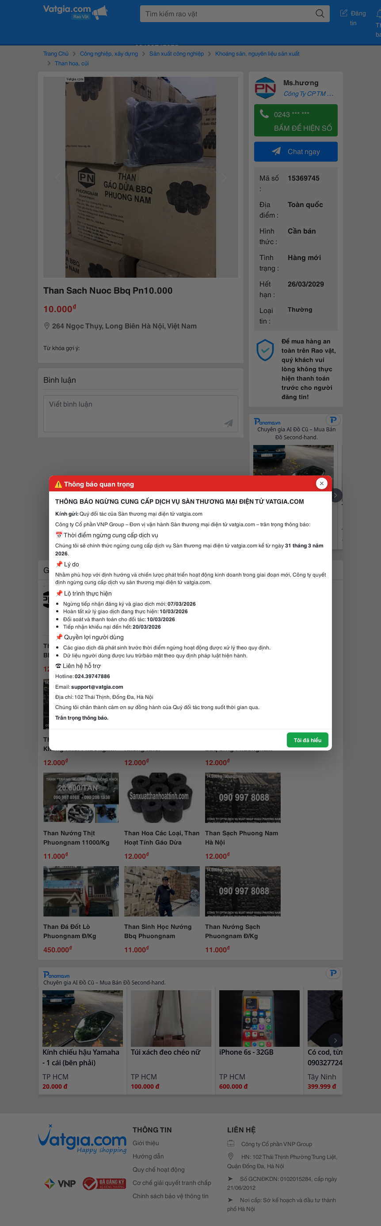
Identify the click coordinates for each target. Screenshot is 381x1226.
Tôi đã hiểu (307, 739)
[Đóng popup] (322, 483)
